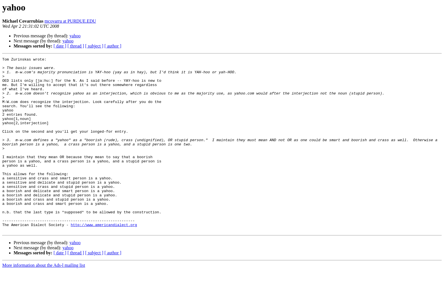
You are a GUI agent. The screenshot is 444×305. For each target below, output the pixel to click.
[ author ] (112, 46)
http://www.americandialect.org (104, 258)
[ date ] (60, 46)
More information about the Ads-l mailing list (43, 300)
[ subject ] (94, 46)
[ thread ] (75, 46)
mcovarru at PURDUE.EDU (70, 21)
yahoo (74, 35)
